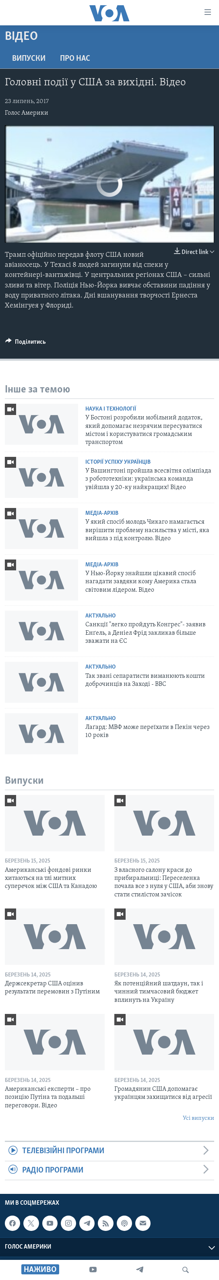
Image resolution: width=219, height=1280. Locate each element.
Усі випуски (198, 1118)
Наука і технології (110, 409)
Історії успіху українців (118, 462)
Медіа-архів (101, 513)
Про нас (75, 59)
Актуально (100, 616)
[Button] (25, 343)
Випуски (28, 59)
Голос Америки (26, 113)
